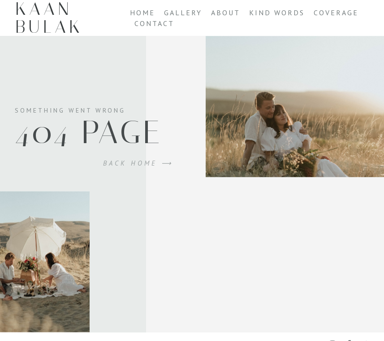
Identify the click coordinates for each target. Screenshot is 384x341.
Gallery (183, 12)
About (225, 12)
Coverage (336, 12)
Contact (154, 23)
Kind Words (277, 12)
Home (142, 12)
